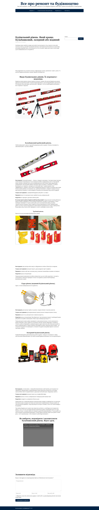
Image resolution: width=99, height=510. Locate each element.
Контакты (67, 10)
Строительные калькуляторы (45, 10)
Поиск (66, 36)
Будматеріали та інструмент (20, 42)
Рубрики (31, 10)
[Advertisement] (49, 23)
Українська (58, 10)
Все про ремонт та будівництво (49, 3)
